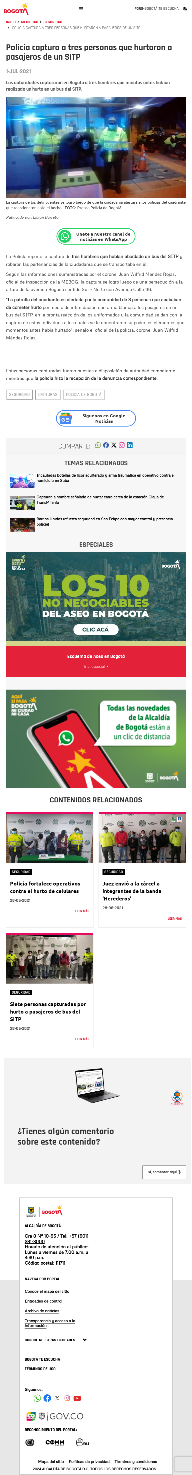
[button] (98, 446)
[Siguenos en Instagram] (67, 1398)
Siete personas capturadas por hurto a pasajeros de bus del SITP (48, 1011)
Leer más (82, 911)
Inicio (11, 22)
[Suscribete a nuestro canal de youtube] (77, 1398)
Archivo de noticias (42, 1310)
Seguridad (53, 22)
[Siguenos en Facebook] (37, 1398)
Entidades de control (43, 1301)
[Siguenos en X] (57, 1398)
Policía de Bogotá (84, 394)
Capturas (48, 394)
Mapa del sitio (51, 1461)
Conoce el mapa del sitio (47, 1291)
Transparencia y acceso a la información (50, 1323)
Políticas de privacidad (89, 1461)
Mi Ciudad (29, 22)
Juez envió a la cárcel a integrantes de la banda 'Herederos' (132, 891)
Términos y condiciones (135, 1461)
